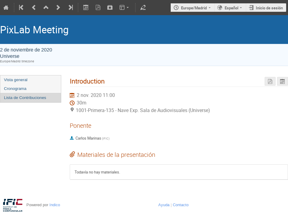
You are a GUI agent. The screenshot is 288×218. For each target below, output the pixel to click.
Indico (54, 204)
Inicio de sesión (269, 8)
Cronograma (15, 88)
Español (231, 8)
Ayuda (163, 204)
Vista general (16, 80)
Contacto (181, 204)
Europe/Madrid (194, 8)
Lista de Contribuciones (25, 97)
